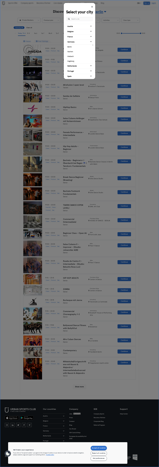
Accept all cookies (99, 448)
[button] (8, 453)
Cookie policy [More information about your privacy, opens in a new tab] (50, 455)
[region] (67, 453)
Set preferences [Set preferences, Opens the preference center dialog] (99, 458)
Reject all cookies (98, 453)
